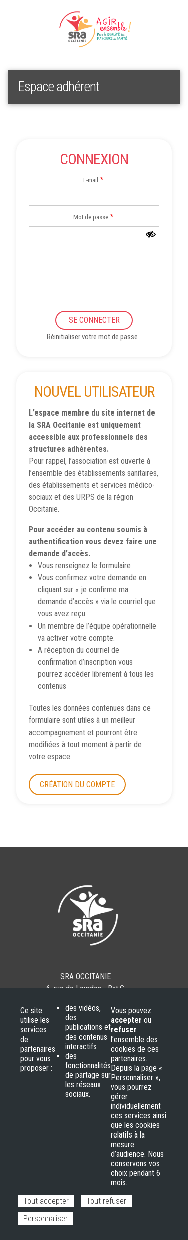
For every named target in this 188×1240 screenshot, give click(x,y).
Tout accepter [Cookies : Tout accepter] (46, 1201)
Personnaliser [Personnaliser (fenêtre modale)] (45, 1218)
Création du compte (77, 784)
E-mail (90, 180)
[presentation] (82, 279)
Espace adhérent (40, 20)
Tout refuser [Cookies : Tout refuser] (106, 1201)
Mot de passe (90, 217)
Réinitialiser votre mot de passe (92, 336)
